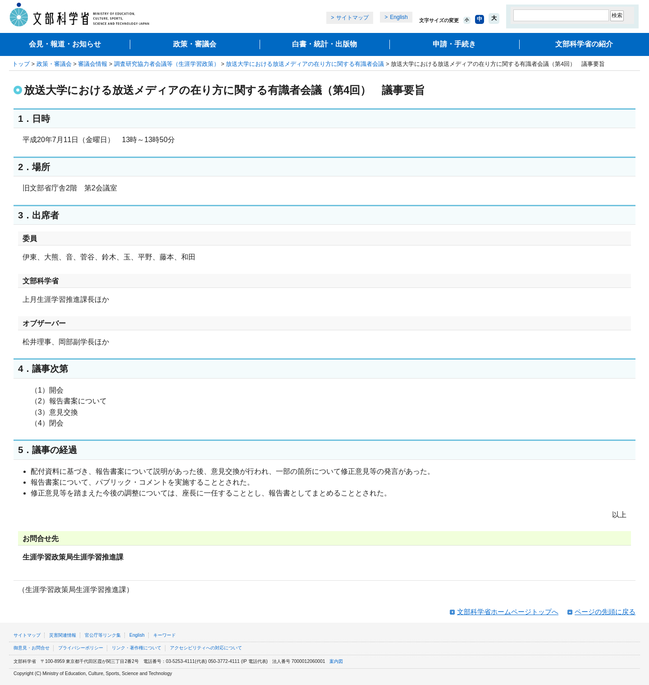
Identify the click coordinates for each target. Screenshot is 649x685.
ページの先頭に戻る (605, 612)
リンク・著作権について (136, 647)
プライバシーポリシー (80, 647)
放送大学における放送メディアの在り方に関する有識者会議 (305, 63)
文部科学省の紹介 (584, 44)
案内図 (336, 661)
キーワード (164, 635)
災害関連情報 (62, 635)
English (398, 17)
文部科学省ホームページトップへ (507, 612)
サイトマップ (352, 17)
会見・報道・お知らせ (65, 44)
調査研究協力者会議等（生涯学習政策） (166, 63)
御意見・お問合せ (32, 647)
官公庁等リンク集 (103, 635)
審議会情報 (92, 63)
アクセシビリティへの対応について (206, 647)
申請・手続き (454, 44)
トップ (21, 63)
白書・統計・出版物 (324, 44)
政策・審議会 (194, 44)
